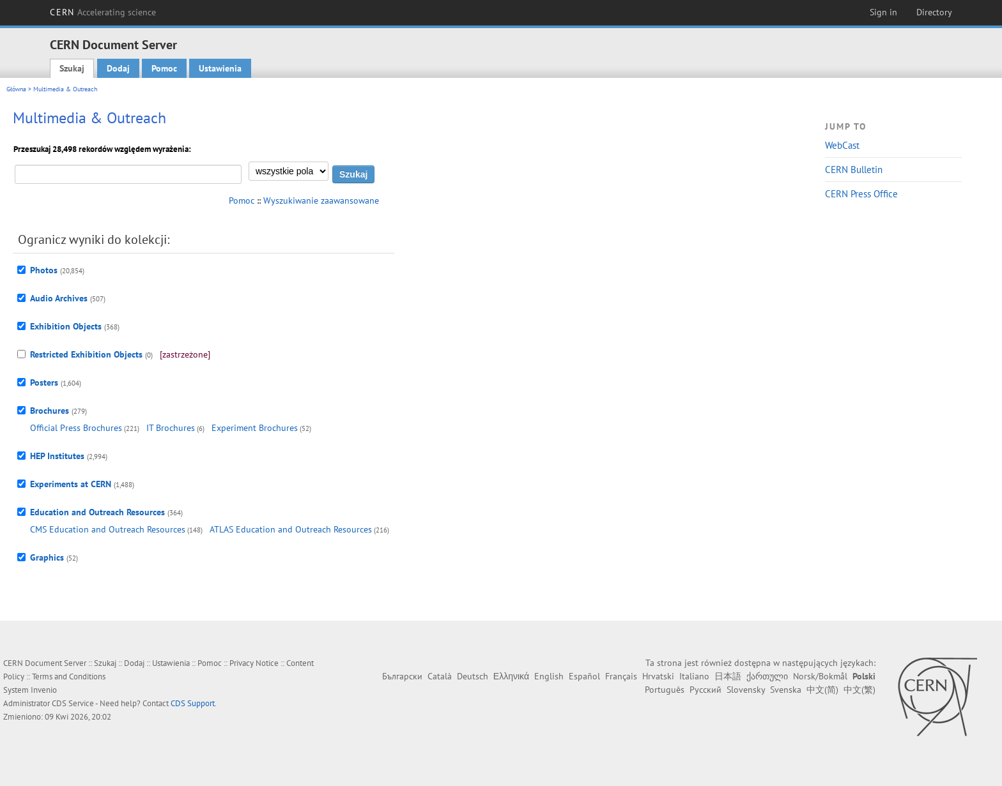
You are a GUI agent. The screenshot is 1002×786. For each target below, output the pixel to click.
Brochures (49, 410)
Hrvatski (658, 676)
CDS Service (73, 703)
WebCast (842, 145)
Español (584, 676)
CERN (103, 12)
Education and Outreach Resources (97, 512)
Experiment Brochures (255, 428)
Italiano (694, 676)
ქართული (767, 676)
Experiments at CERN (70, 484)
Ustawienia (220, 68)
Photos (44, 270)
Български (402, 676)
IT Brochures (170, 428)
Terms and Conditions (68, 676)
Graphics (47, 557)
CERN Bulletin (854, 169)
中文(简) (822, 689)
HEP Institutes (57, 456)
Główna (16, 89)
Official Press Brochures (76, 428)
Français (621, 676)
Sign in (883, 12)
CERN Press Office (861, 194)
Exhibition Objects (66, 326)
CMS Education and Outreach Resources (107, 529)
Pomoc (164, 68)
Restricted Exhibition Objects (86, 354)
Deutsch (472, 676)
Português (664, 689)
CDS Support (193, 703)
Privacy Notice (254, 663)
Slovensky (746, 689)
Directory (934, 12)
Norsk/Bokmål (820, 676)
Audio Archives (59, 298)
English (549, 676)
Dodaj (118, 68)
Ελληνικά (511, 676)
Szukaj (71, 68)
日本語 (727, 676)
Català (440, 676)
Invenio (44, 689)
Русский (705, 689)
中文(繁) (859, 689)
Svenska (785, 689)
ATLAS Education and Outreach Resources (291, 529)
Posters (44, 382)
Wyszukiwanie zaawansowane (321, 200)
